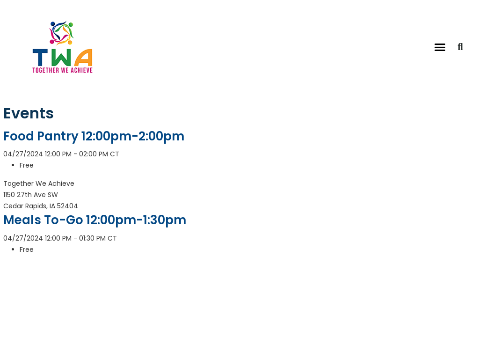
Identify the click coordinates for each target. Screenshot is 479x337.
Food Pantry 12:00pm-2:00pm (93, 136)
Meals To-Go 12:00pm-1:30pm (94, 220)
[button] (440, 47)
